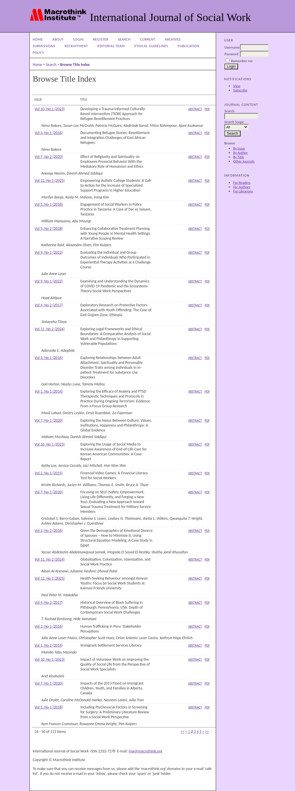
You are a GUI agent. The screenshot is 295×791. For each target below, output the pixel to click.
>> (207, 731)
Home (38, 39)
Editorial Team (111, 46)
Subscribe (240, 90)
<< (182, 731)
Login (78, 39)
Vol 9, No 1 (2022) (49, 252)
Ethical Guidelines (151, 46)
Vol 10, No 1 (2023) (50, 108)
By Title (238, 157)
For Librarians (243, 191)
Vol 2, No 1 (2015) (49, 473)
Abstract (195, 109)
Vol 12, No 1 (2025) (50, 180)
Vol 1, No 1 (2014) (49, 391)
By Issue (239, 148)
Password (231, 54)
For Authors (241, 187)
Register (100, 39)
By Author (240, 152)
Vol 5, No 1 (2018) (49, 204)
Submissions (44, 46)
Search (124, 39)
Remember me (242, 61)
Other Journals (243, 161)
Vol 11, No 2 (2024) (50, 328)
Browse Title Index (75, 64)
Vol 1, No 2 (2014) (49, 645)
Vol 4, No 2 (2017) (49, 305)
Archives (173, 39)
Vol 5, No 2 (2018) (49, 228)
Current (147, 39)
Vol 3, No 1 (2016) (49, 132)
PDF (207, 109)
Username (231, 47)
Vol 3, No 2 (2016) (49, 530)
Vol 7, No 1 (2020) (49, 420)
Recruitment (76, 46)
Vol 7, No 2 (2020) (49, 156)
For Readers (241, 182)
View (236, 86)
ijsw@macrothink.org (145, 751)
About (58, 39)
